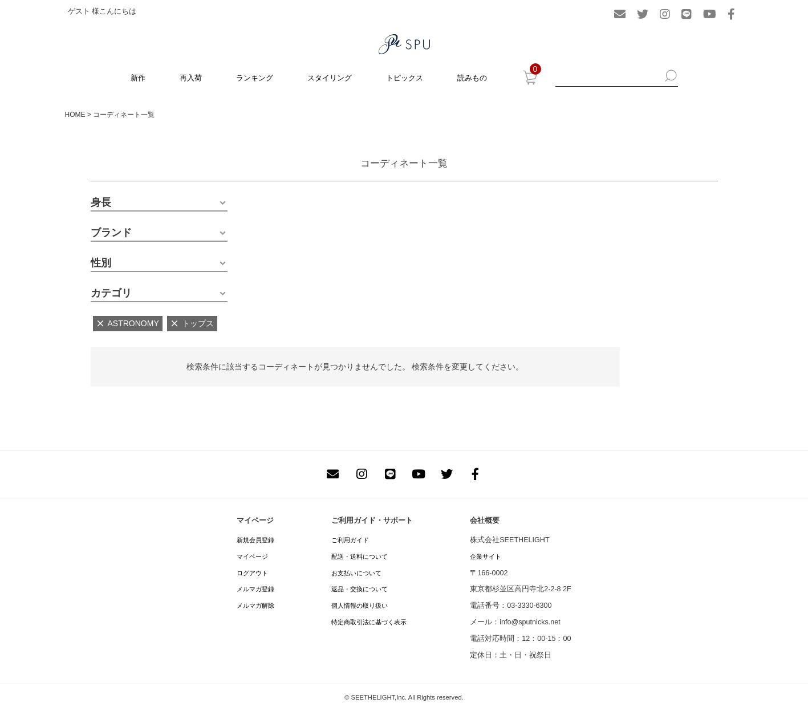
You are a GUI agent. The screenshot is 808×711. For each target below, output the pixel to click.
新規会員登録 (255, 540)
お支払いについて (356, 573)
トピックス (404, 78)
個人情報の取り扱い (359, 605)
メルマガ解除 (255, 605)
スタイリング (329, 78)
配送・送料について (359, 556)
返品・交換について (359, 589)
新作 (138, 78)
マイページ (252, 556)
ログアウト (252, 573)
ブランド (111, 232)
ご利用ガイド (350, 540)
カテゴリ (111, 293)
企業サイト (485, 556)
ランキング (254, 78)
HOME (75, 115)
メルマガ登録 (255, 589)
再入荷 (191, 78)
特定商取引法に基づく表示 (369, 622)
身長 (101, 202)
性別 (101, 263)
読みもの (472, 78)
